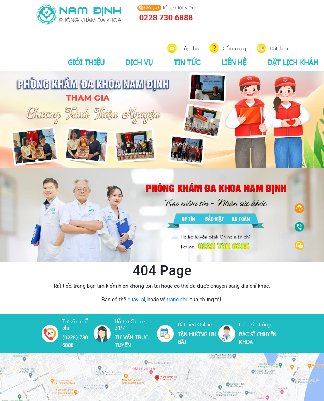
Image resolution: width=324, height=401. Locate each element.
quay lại (136, 299)
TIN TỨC (187, 61)
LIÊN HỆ (233, 61)
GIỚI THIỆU (86, 61)
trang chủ (177, 299)
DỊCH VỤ (139, 61)
